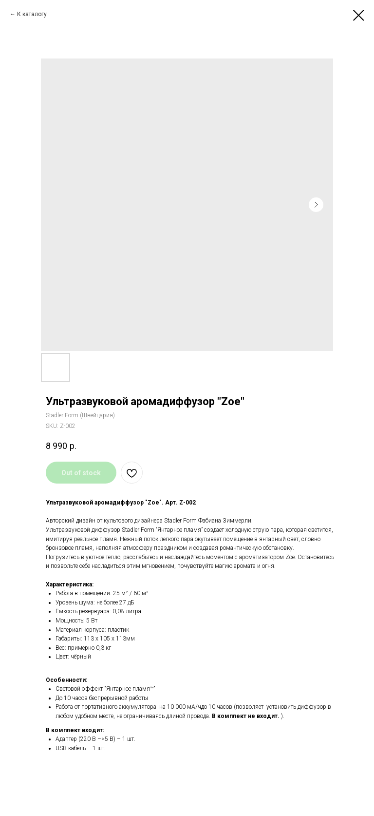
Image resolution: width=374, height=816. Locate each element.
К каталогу (32, 14)
